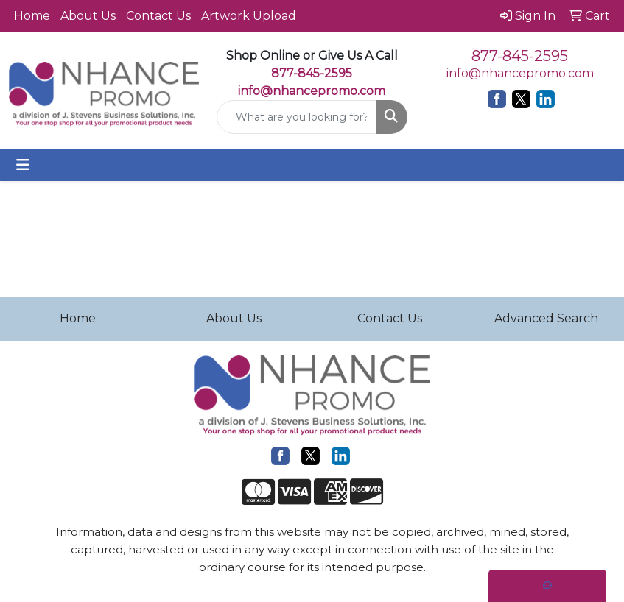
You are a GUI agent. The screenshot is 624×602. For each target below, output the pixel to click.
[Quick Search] (296, 117)
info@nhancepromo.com (311, 91)
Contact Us (158, 16)
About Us (88, 16)
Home (32, 16)
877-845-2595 (519, 56)
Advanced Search (546, 318)
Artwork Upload (248, 16)
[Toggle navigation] (22, 165)
